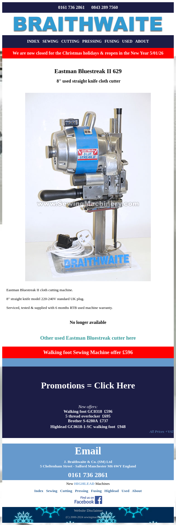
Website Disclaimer (88, 510)
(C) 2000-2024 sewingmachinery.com (88, 517)
